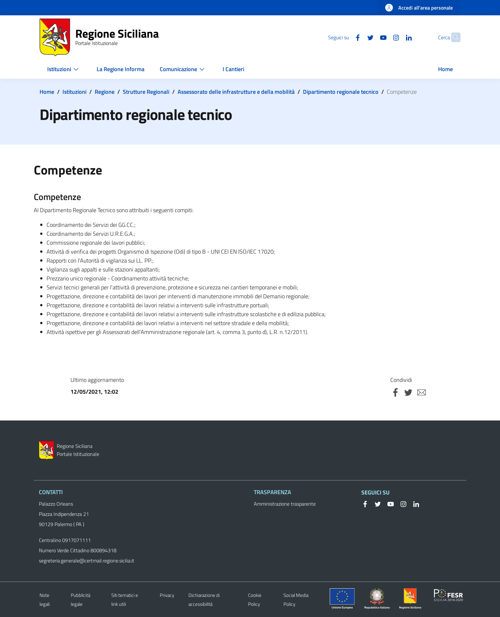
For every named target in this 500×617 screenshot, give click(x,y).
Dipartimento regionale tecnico (341, 91)
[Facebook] (345, 37)
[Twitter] (358, 37)
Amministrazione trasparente (285, 504)
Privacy (167, 595)
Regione (104, 91)
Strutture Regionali (146, 91)
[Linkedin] (396, 37)
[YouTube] (370, 37)
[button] (452, 37)
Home (47, 91)
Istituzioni (74, 91)
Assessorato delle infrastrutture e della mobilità (236, 91)
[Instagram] (383, 37)
